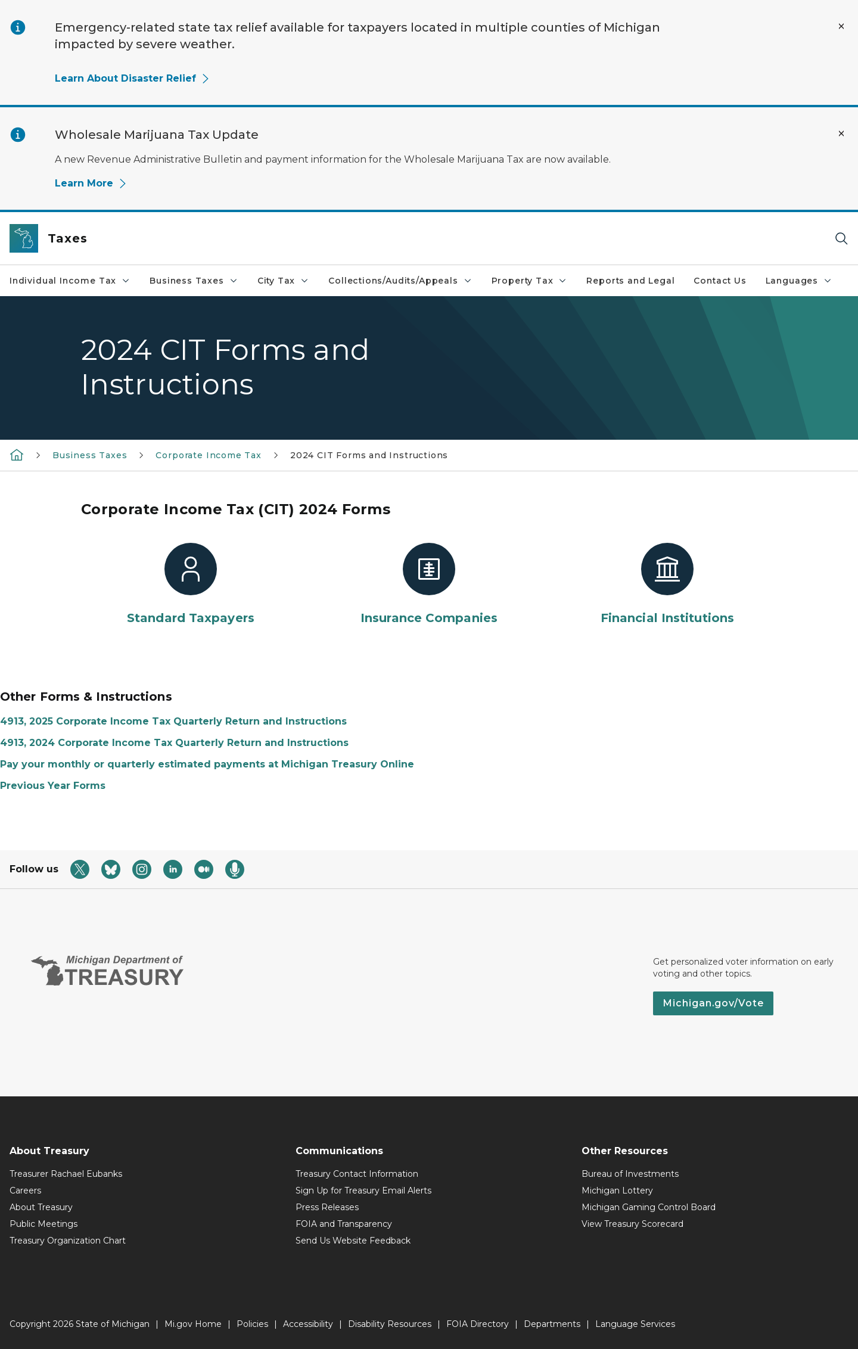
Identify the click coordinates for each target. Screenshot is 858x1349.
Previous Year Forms (52, 785)
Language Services (635, 1324)
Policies (252, 1324)
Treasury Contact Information (357, 1173)
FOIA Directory (477, 1324)
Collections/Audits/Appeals (400, 280)
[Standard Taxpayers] (190, 584)
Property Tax (530, 280)
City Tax (283, 280)
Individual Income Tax (70, 280)
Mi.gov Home (193, 1324)
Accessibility (308, 1324)
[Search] (841, 238)
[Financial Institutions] (667, 584)
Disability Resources (389, 1324)
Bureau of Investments (630, 1173)
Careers (25, 1190)
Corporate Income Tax (208, 455)
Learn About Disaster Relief (132, 78)
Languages (799, 280)
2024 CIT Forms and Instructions (369, 455)
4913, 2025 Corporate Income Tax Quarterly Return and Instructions (173, 721)
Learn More (91, 183)
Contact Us (720, 280)
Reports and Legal (630, 280)
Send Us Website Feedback (353, 1240)
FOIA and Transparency (344, 1224)
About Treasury (41, 1207)
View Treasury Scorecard (632, 1224)
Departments (552, 1324)
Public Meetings (43, 1224)
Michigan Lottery (617, 1190)
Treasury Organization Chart (68, 1240)
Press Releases (327, 1207)
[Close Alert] (841, 26)
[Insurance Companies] (429, 584)
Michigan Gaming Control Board (649, 1207)
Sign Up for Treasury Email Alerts (363, 1190)
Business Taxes (194, 280)
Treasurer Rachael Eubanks (66, 1173)
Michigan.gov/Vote (713, 1003)
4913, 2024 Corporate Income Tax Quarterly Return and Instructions (174, 742)
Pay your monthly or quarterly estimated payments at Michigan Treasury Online (207, 764)
